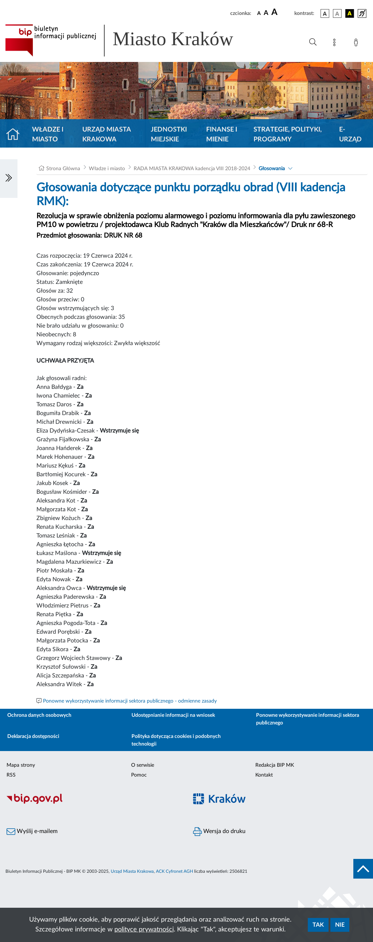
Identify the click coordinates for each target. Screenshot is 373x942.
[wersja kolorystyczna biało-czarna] (337, 13)
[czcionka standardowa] (259, 13)
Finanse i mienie (221, 134)
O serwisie (142, 765)
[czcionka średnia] (266, 13)
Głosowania (272, 168)
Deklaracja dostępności (33, 736)
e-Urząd (350, 134)
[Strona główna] (15, 135)
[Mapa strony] (336, 43)
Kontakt (264, 775)
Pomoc (139, 775)
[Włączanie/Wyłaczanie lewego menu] (8, 178)
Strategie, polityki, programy (288, 134)
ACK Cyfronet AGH (174, 871)
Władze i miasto (47, 134)
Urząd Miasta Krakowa (106, 134)
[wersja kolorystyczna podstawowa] (324, 13)
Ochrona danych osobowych (39, 715)
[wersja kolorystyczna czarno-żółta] (349, 13)
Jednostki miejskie (169, 134)
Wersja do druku (219, 831)
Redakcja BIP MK (274, 765)
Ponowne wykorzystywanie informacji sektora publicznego (307, 719)
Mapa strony (21, 765)
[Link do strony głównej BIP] (129, 40)
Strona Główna (63, 168)
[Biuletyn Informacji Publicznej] (93, 803)
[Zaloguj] (357, 43)
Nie (340, 925)
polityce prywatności (144, 929)
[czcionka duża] (282, 12)
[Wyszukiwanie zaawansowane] (313, 42)
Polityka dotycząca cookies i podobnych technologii (176, 740)
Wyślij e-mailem (32, 831)
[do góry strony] (363, 869)
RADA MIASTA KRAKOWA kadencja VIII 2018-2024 (192, 168)
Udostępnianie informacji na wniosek (173, 715)
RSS (11, 775)
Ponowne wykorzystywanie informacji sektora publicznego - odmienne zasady (130, 701)
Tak (318, 925)
